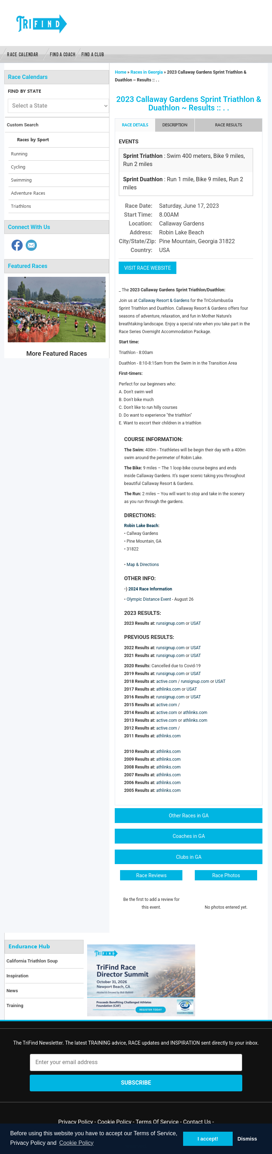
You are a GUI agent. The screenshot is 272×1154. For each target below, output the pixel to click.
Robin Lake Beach (141, 525)
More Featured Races (56, 353)
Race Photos (226, 875)
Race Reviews (151, 875)
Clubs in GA (189, 857)
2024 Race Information (150, 589)
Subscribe (136, 1082)
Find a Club (92, 54)
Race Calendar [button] (23, 54)
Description (174, 125)
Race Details (135, 125)
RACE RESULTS (228, 125)
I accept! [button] (208, 1139)
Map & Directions (143, 564)
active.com (166, 681)
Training (14, 1005)
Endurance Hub (29, 946)
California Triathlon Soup (32, 961)
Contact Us (197, 1122)
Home (121, 72)
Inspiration (17, 975)
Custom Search (22, 124)
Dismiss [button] (247, 1139)
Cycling (18, 167)
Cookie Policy (114, 1122)
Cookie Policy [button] (76, 1143)
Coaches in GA (188, 836)
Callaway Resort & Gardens (164, 300)
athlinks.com (168, 689)
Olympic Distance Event (149, 599)
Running (19, 154)
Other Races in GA (189, 815)
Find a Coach (62, 54)
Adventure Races (28, 193)
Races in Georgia (147, 72)
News (12, 990)
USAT (196, 623)
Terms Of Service (157, 1122)
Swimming (21, 180)
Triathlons (21, 206)
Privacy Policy (75, 1122)
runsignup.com (170, 623)
